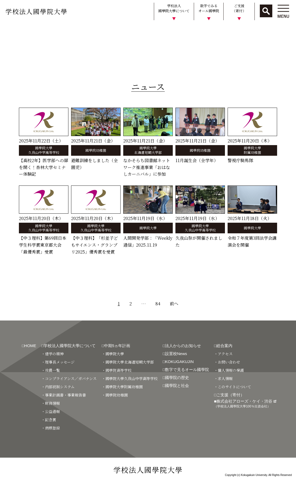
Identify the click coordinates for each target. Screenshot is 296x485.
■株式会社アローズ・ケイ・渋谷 (245, 403)
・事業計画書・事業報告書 (63, 395)
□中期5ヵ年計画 (116, 345)
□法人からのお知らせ (182, 345)
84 (157, 304)
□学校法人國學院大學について (68, 345)
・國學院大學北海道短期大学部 (128, 362)
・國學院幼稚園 (115, 395)
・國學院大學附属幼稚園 (122, 386)
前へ (174, 304)
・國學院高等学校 (116, 370)
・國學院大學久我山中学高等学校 (130, 378)
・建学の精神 (52, 353)
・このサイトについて (232, 386)
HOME (8, 30)
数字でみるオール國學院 (208, 8)
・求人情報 (223, 378)
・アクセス (223, 353)
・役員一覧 (50, 370)
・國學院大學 (113, 353)
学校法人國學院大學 (36, 11)
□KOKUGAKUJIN (178, 361)
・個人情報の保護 (229, 370)
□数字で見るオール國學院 (186, 369)
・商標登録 (50, 428)
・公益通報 (50, 411)
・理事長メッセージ (58, 362)
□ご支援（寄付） (229, 395)
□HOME (29, 345)
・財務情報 (50, 403)
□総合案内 (223, 345)
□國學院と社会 (176, 385)
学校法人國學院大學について (174, 8)
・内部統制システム (58, 386)
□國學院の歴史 (176, 377)
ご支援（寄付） (239, 8)
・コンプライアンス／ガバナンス (69, 378)
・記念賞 (48, 419)
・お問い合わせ (227, 362)
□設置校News (175, 353)
